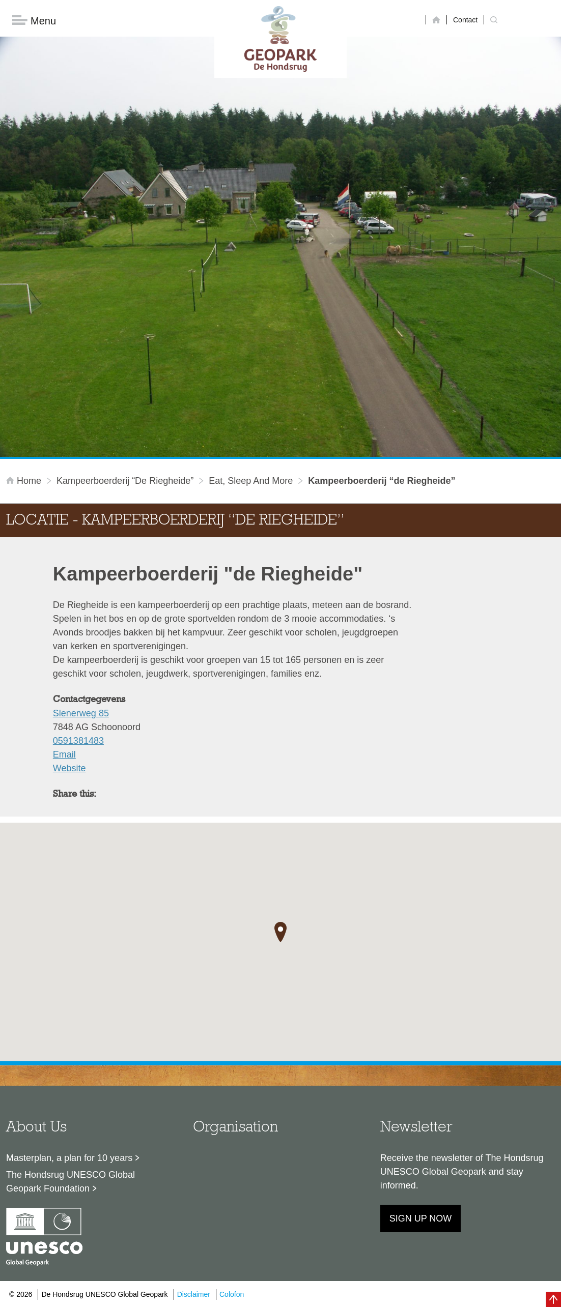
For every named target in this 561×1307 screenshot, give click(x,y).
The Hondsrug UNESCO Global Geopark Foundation (70, 1182)
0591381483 (78, 741)
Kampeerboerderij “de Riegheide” (125, 481)
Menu (34, 20)
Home (25, 481)
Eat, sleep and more (251, 481)
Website (69, 769)
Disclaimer (193, 1294)
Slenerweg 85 (81, 714)
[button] (280, 932)
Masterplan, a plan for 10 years (69, 1158)
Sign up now (420, 1219)
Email (64, 755)
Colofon (231, 1294)
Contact (465, 20)
